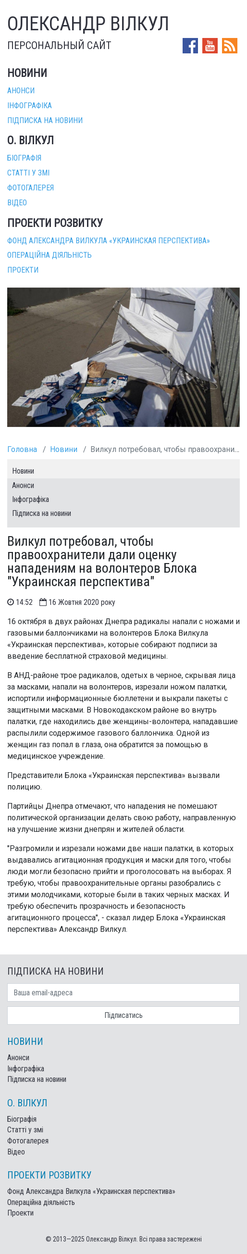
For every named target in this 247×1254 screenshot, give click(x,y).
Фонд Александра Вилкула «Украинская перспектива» (108, 240)
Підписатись (123, 1015)
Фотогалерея (30, 187)
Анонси (21, 90)
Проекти (22, 270)
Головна (22, 449)
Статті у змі (28, 172)
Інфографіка (29, 105)
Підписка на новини (45, 120)
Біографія (24, 158)
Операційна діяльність (49, 255)
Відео (17, 202)
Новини (63, 449)
